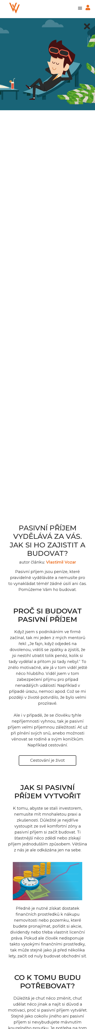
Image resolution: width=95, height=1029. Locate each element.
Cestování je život (47, 760)
